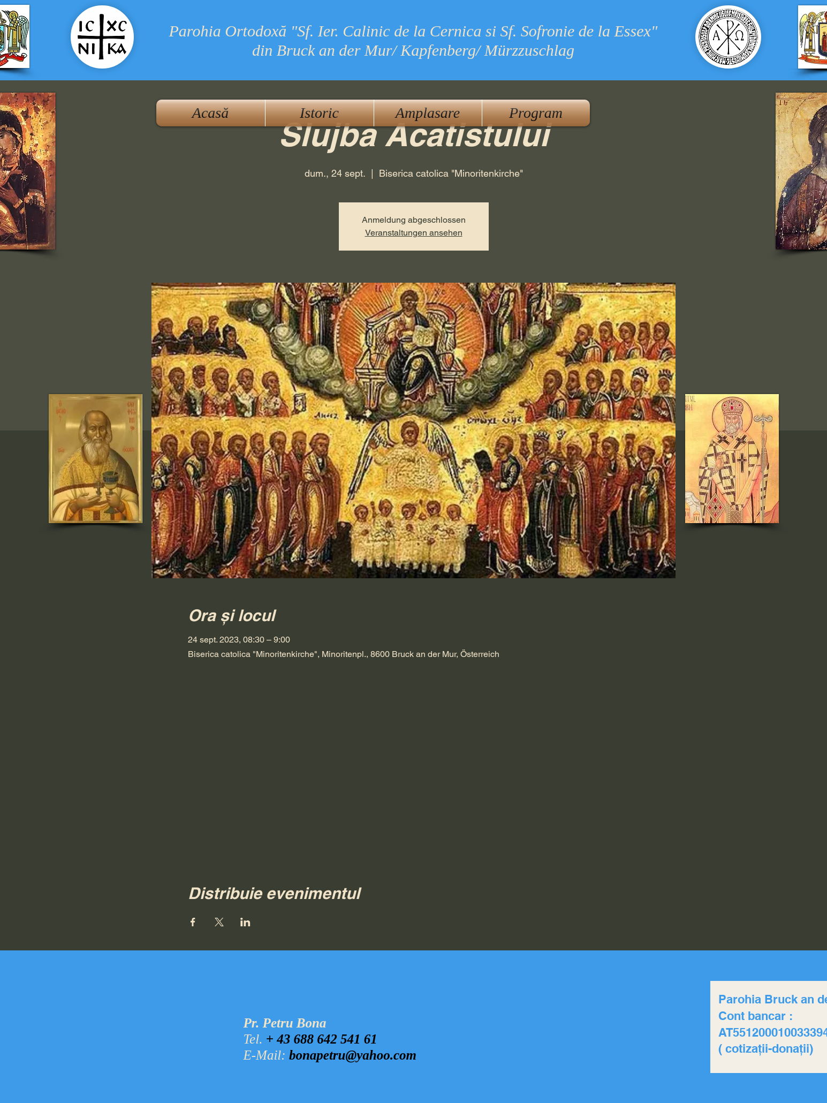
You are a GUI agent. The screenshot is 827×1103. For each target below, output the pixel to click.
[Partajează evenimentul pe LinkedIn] (245, 922)
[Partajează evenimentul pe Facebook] (193, 922)
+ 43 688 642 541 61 (321, 1039)
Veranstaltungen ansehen (413, 233)
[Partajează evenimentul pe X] (219, 922)
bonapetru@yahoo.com (352, 1055)
